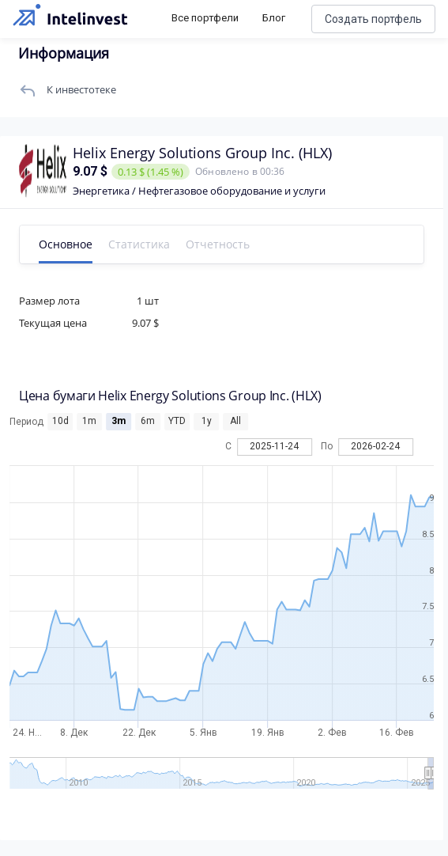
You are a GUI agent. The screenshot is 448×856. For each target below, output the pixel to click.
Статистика (139, 244)
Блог (273, 18)
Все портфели (205, 18)
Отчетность (218, 244)
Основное (65, 244)
